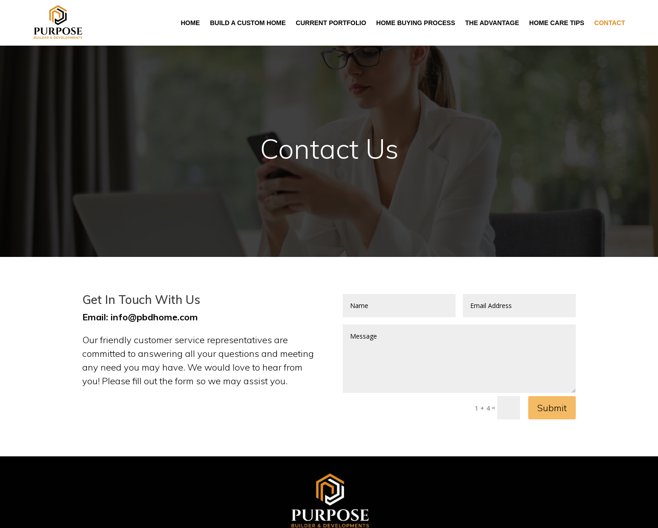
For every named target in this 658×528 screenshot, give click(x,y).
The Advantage (492, 22)
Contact (609, 22)
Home (190, 22)
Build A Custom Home (248, 22)
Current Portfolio (331, 22)
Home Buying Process (415, 22)
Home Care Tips (556, 22)
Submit (552, 407)
